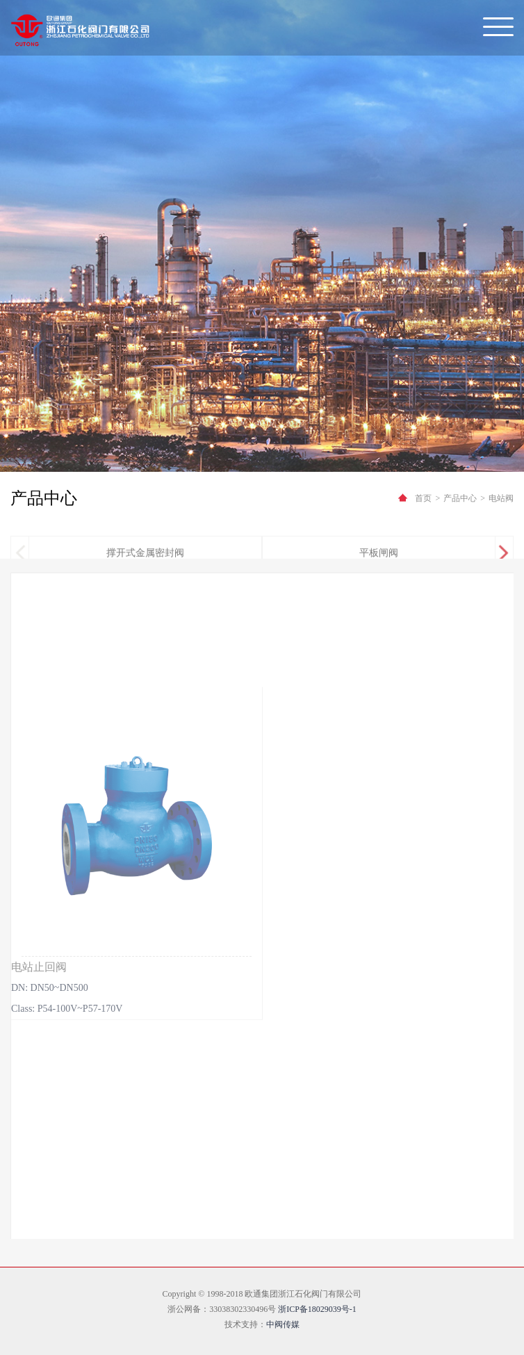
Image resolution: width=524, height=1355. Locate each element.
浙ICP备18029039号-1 (317, 1309)
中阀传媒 (283, 1324)
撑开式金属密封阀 (145, 556)
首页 (423, 498)
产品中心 (460, 498)
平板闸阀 (378, 556)
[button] (503, 556)
